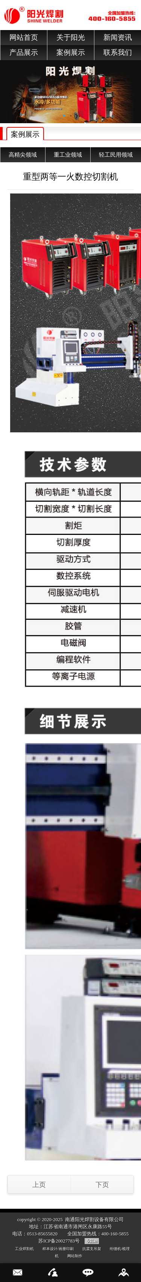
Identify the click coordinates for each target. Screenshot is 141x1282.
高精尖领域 (23, 154)
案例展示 (70, 52)
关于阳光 (70, 37)
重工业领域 (68, 154)
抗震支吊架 (91, 1249)
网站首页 (23, 37)
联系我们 (117, 52)
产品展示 (23, 52)
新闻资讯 (117, 37)
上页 (39, 1184)
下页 (102, 1184)
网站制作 (74, 1256)
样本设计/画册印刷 (58, 1249)
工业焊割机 (24, 1249)
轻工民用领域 (116, 154)
